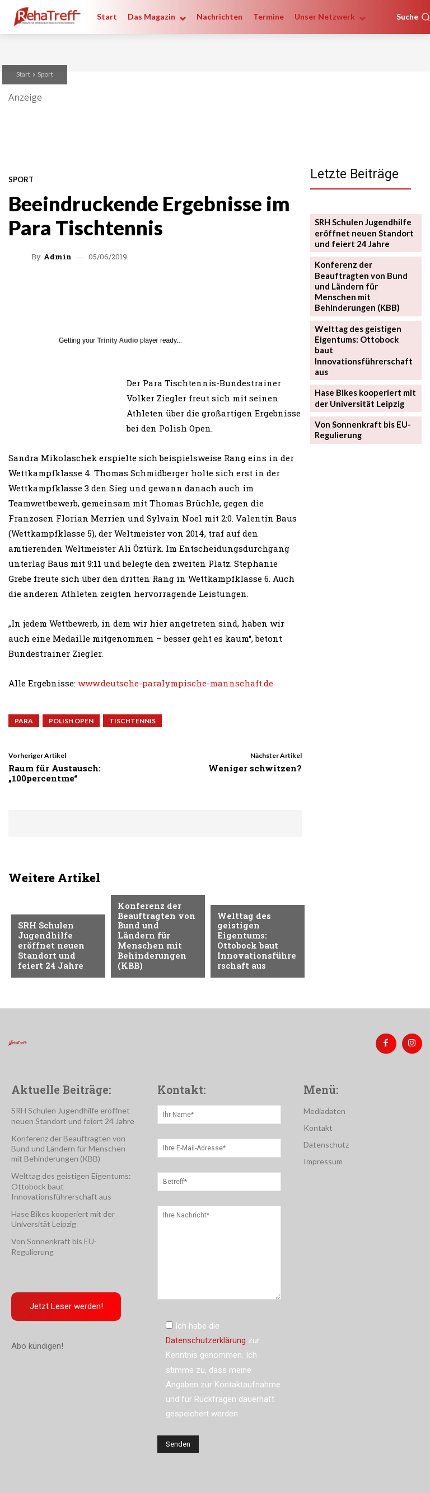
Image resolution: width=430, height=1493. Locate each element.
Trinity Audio (117, 340)
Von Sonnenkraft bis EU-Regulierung (357, 380)
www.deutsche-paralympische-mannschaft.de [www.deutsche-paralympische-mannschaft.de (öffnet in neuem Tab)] (175, 683)
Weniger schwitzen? (255, 768)
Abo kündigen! (37, 1343)
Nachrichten (43, 913)
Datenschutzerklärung (206, 1337)
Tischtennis (132, 721)
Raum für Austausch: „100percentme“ (54, 773)
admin (58, 256)
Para (24, 721)
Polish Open (71, 721)
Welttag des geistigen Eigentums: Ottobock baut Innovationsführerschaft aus (255, 944)
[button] (413, 17)
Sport (45, 74)
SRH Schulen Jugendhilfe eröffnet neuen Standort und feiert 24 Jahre (55, 948)
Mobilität (236, 904)
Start (23, 74)
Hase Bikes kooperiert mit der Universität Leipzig (361, 351)
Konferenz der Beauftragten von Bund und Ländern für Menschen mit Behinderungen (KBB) (153, 944)
